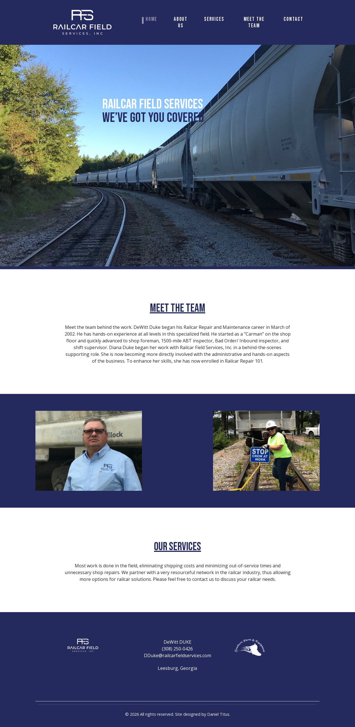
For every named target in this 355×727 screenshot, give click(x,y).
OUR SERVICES (177, 547)
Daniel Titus (218, 714)
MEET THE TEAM (177, 308)
